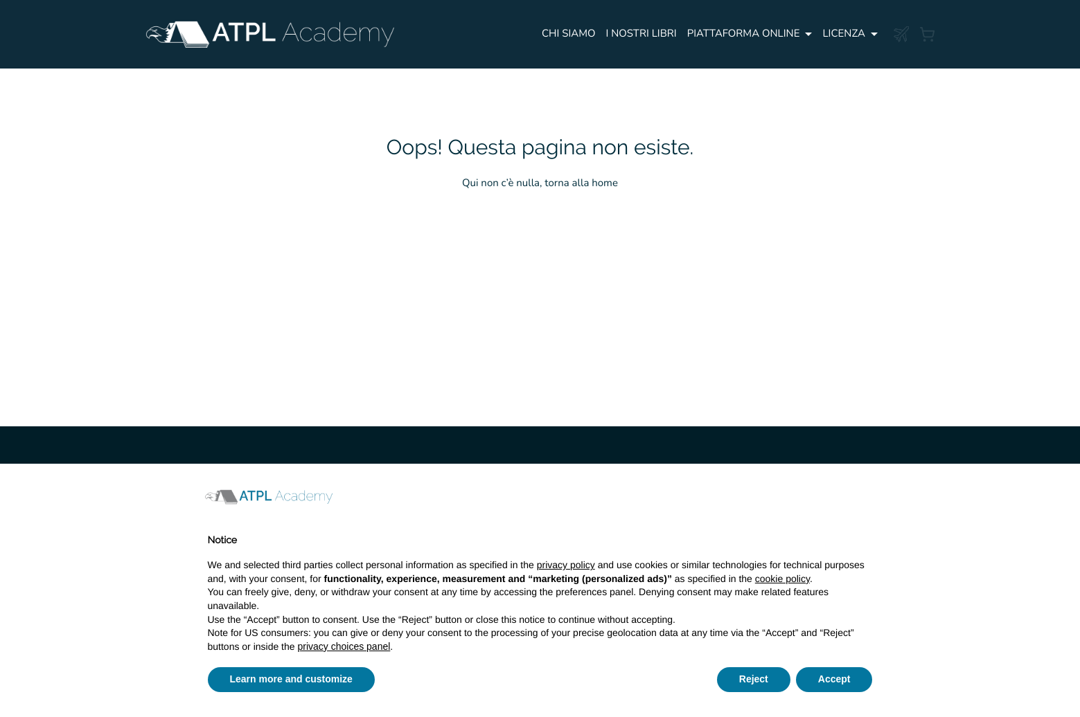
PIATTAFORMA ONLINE (743, 34)
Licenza (843, 34)
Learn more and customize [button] (291, 678)
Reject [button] (753, 678)
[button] (866, 497)
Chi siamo (569, 34)
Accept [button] (834, 678)
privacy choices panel (343, 646)
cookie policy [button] (782, 578)
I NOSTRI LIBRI (641, 34)
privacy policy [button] (566, 564)
